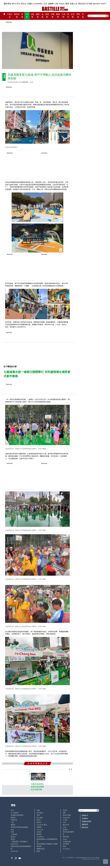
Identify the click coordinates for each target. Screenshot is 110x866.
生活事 (89, 4)
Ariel (12, 810)
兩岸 (68, 15)
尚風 (12, 832)
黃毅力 (39, 822)
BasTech (96, 4)
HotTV (103, 4)
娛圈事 (51, 4)
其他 (83, 15)
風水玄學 (66, 825)
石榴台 (30, 4)
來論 (64, 846)
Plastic (62, 4)
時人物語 (40, 817)
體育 (67, 4)
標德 (38, 851)
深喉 (38, 810)
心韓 (56, 4)
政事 (22, 15)
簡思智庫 (66, 837)
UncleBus (40, 837)
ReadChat (14, 844)
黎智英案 (17, 15)
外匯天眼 (14, 820)
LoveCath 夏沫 (42, 825)
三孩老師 (14, 834)
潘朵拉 (13, 837)
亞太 (45, 4)
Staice (65, 839)
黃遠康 (65, 829)
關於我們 (85, 827)
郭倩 (38, 815)
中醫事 (52, 15)
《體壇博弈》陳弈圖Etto (19, 841)
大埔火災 (9, 15)
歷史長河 (82, 4)
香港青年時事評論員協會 (19, 827)
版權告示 (85, 815)
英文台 (23, 4)
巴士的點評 (15, 813)
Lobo (64, 827)
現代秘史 (40, 813)
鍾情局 (13, 817)
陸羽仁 (39, 820)
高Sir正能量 (67, 815)
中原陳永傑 (67, 841)
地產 (42, 15)
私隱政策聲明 (86, 821)
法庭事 (32, 15)
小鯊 (12, 822)
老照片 (13, 839)
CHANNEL (38, 4)
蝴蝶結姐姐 (41, 849)
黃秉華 (39, 827)
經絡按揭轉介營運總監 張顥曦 (47, 844)
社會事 (27, 15)
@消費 (73, 15)
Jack (12, 829)
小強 (64, 822)
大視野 (63, 15)
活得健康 (66, 844)
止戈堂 (65, 820)
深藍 (64, 813)
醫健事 (58, 15)
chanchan (14, 851)
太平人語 (40, 829)
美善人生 (73, 4)
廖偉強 (39, 834)
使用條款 (85, 818)
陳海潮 (39, 846)
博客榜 (78, 15)
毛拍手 (65, 810)
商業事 (47, 15)
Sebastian (66, 817)
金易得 (39, 832)
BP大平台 (16, 4)
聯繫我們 (85, 824)
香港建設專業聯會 (17, 815)
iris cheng (66, 849)
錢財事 (38, 15)
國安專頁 (7, 4)
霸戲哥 (13, 825)
